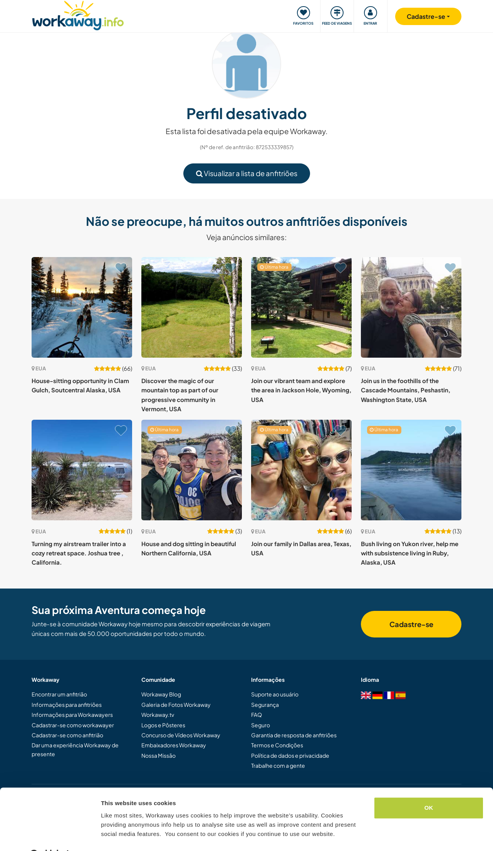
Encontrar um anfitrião (59, 694)
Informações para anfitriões (67, 704)
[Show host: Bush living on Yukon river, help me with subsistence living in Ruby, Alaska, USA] (411, 470)
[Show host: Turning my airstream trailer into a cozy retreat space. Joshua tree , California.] (82, 470)
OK (428, 788)
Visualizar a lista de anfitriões (246, 173)
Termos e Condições (277, 745)
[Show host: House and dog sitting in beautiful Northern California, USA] (191, 470)
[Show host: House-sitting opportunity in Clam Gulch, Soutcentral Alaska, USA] (82, 307)
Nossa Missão (158, 755)
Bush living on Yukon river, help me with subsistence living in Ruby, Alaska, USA (409, 553)
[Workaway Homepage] (78, 14)
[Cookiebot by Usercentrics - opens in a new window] (50, 836)
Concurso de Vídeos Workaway (180, 735)
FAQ (256, 714)
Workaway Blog (161, 694)
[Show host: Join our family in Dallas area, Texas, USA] (301, 470)
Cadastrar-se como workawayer (73, 725)
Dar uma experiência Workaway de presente (75, 749)
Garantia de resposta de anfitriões (294, 735)
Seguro (260, 725)
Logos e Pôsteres (163, 725)
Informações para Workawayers (72, 714)
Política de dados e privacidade (290, 755)
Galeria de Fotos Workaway (176, 704)
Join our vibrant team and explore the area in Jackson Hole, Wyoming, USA (301, 390)
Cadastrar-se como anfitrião (67, 735)
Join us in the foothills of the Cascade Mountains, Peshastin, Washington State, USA (405, 390)
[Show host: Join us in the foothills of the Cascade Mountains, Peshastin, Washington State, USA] (411, 307)
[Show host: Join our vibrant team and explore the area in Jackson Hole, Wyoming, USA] (301, 307)
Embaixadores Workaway (173, 745)
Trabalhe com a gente (278, 765)
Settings (112, 835)
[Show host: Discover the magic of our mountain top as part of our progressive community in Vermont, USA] (191, 307)
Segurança (265, 704)
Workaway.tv (157, 714)
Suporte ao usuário (274, 694)
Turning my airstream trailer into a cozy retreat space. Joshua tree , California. (79, 553)
